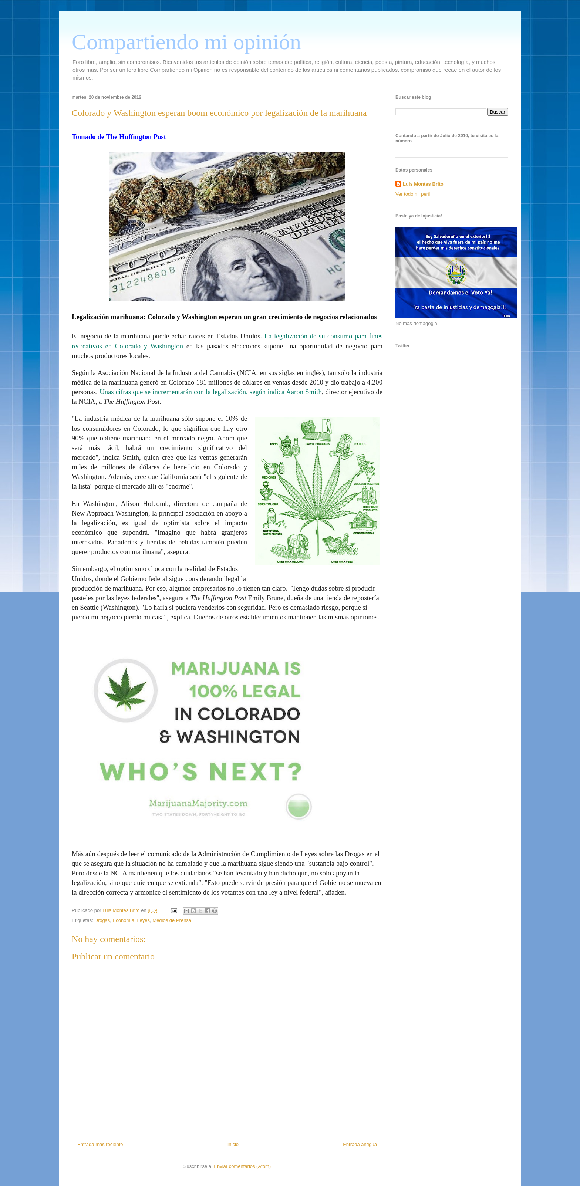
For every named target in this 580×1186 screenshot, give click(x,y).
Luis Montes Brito (121, 910)
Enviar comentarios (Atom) (242, 1166)
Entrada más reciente (100, 1144)
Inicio (233, 1144)
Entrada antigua (360, 1144)
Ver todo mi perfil (413, 194)
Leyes (143, 920)
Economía (124, 920)
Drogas (102, 920)
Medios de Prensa (171, 920)
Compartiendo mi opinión (186, 42)
